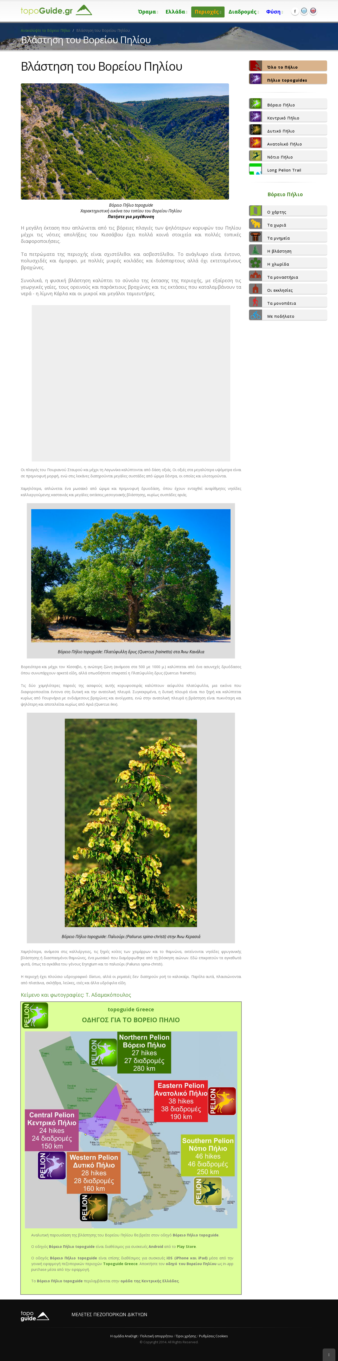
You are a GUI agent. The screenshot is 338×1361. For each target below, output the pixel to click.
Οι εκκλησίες (271, 289)
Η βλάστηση (270, 249)
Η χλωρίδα (269, 262)
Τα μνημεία (269, 236)
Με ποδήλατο (272, 315)
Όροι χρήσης (186, 1336)
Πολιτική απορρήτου (156, 1336)
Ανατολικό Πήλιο (275, 142)
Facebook (295, 11)
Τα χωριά (267, 223)
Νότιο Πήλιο (271, 155)
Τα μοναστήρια (273, 275)
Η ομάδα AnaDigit (123, 1336)
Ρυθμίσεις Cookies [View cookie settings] (213, 1336)
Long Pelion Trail (275, 168)
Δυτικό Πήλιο (272, 129)
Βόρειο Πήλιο (272, 103)
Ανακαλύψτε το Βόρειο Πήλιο (46, 30)
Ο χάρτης (267, 210)
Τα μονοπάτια (272, 302)
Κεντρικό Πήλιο (274, 116)
